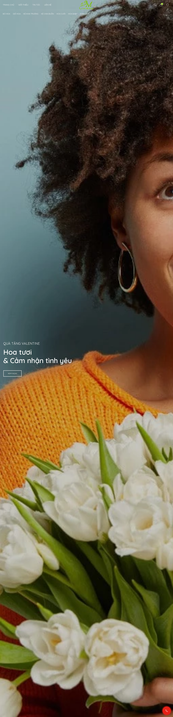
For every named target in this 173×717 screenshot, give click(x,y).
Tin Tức (36, 5)
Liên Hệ (47, 5)
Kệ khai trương (30, 14)
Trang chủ (8, 5)
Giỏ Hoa (17, 14)
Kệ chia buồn (47, 14)
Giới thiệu (23, 5)
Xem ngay (12, 373)
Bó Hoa (6, 14)
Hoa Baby (72, 14)
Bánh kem (84, 14)
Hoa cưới (61, 14)
